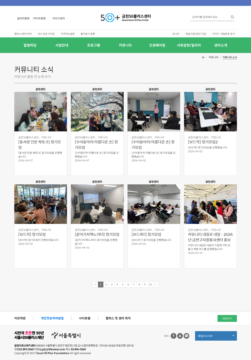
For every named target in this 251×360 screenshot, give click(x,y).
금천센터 (40, 89)
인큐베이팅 (157, 45)
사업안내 (61, 45)
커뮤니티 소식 (230, 57)
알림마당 (30, 45)
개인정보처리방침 (52, 318)
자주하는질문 (68, 34)
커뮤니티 (125, 45)
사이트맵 (84, 318)
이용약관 (20, 318)
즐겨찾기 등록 (88, 34)
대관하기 (227, 318)
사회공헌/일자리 (189, 45)
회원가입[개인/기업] (196, 34)
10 (150, 284)
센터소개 (220, 45)
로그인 (176, 34)
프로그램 (93, 45)
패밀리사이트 (216, 337)
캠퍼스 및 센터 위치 (118, 318)
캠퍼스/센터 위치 (23, 34)
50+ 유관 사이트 (46, 34)
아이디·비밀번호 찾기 (223, 34)
